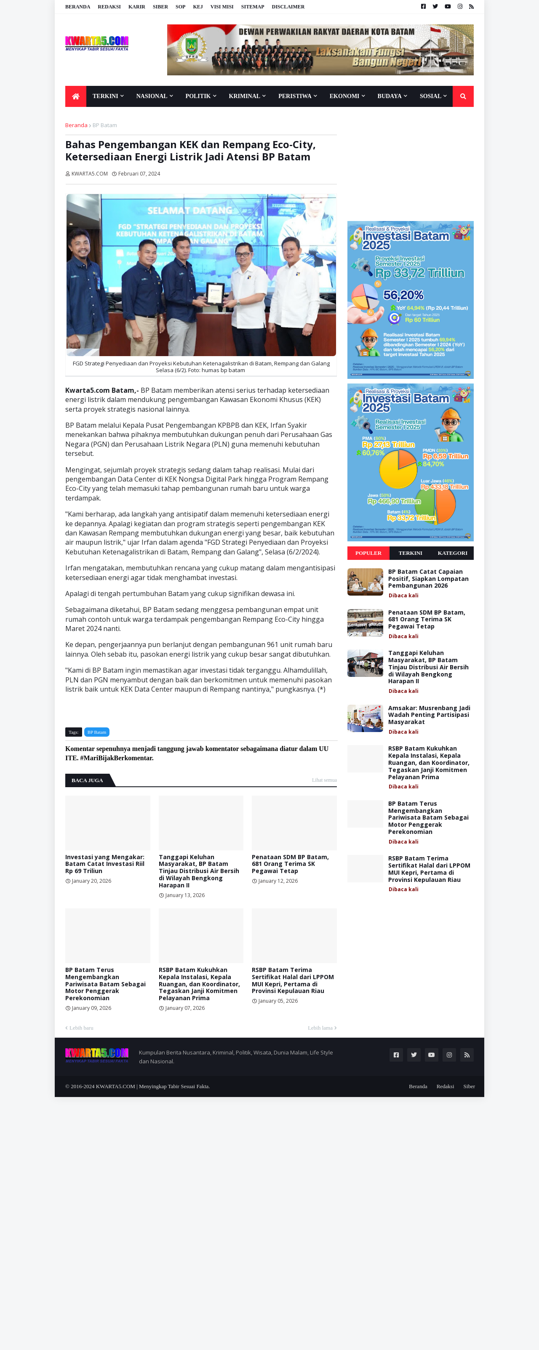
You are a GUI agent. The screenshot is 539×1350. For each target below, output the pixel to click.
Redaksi (109, 7)
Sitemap (252, 7)
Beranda (77, 7)
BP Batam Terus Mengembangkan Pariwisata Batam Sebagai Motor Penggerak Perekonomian (105, 984)
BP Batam (105, 125)
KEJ (198, 7)
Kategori (453, 553)
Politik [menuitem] (198, 96)
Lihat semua (324, 780)
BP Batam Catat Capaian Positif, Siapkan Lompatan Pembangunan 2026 (428, 578)
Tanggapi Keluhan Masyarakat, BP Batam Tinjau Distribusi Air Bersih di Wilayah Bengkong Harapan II (199, 871)
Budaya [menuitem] (390, 96)
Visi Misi (222, 7)
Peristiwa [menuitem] (295, 96)
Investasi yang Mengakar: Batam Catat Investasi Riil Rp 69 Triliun (104, 864)
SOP (180, 7)
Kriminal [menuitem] (245, 96)
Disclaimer (288, 7)
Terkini (410, 553)
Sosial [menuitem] (430, 96)
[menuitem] (75, 96)
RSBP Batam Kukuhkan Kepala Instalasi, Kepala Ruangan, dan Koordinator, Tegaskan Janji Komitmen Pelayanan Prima (199, 984)
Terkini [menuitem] (105, 96)
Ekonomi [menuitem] (345, 96)
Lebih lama (320, 1028)
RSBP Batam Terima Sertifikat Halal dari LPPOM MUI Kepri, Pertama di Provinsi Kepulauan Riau (293, 981)
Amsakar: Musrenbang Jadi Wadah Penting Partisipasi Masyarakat (429, 715)
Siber (160, 7)
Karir (136, 7)
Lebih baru (81, 1028)
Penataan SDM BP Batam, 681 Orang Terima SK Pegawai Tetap (290, 864)
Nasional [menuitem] (152, 96)
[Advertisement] (410, 163)
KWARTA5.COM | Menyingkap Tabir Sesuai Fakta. (153, 1086)
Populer (368, 553)
